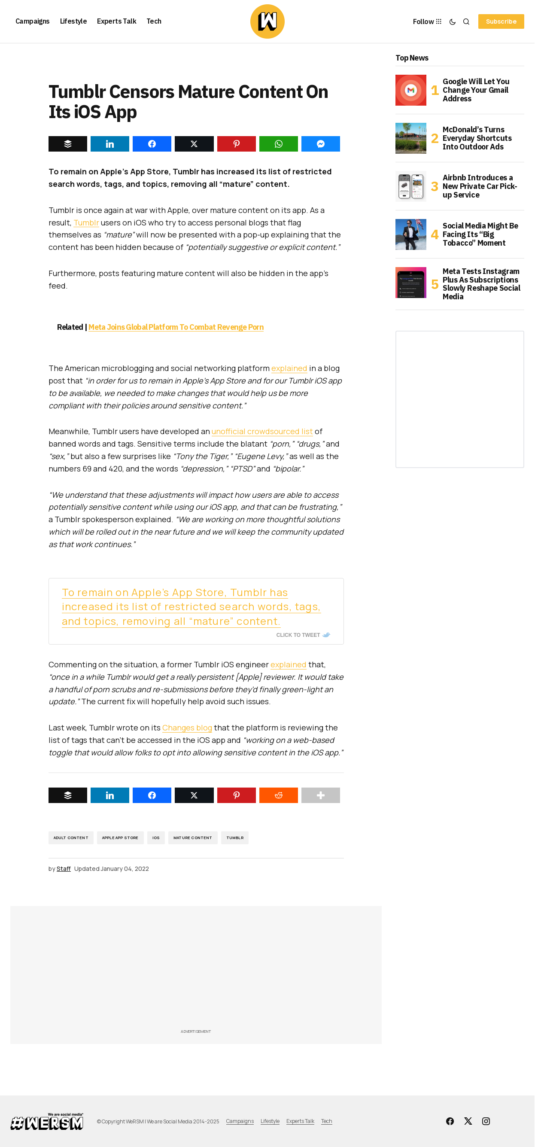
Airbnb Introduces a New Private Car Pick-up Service (480, 186)
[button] (452, 21)
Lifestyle (270, 1121)
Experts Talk (300, 1121)
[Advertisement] (229, 970)
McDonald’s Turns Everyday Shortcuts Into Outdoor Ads (477, 138)
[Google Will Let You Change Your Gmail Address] (410, 90)
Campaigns (240, 1121)
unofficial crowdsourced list (262, 431)
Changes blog (187, 727)
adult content (71, 837)
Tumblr (86, 222)
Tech (326, 1121)
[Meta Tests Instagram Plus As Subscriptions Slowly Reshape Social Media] (410, 282)
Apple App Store (120, 837)
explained (289, 368)
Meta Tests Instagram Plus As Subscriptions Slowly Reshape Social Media (481, 284)
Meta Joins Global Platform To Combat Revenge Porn (176, 327)
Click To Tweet (298, 635)
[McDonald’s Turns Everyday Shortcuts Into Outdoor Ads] (410, 138)
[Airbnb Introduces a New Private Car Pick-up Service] (410, 186)
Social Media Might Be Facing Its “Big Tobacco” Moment (480, 234)
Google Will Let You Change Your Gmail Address (476, 89)
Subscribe (501, 21)
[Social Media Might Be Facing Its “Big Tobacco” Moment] (410, 234)
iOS (156, 837)
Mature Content (193, 837)
